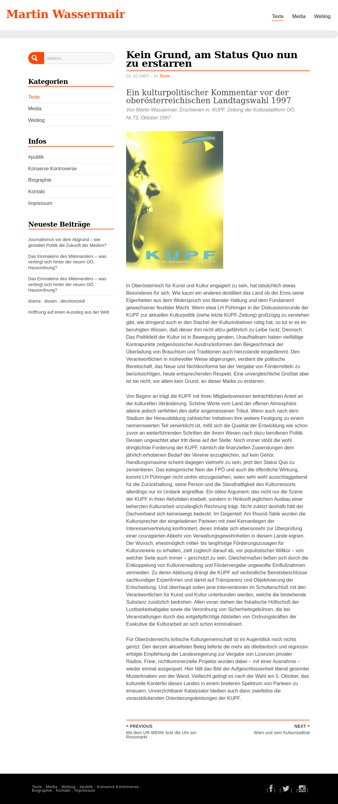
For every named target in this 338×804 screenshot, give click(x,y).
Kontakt (36, 191)
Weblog (322, 16)
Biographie (40, 180)
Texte (278, 16)
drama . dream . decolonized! (56, 301)
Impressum (40, 203)
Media (299, 16)
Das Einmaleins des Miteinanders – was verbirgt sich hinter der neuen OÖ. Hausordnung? (67, 262)
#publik (36, 157)
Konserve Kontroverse (52, 168)
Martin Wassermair (65, 14)
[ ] (271, 790)
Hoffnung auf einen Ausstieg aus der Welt (68, 312)
